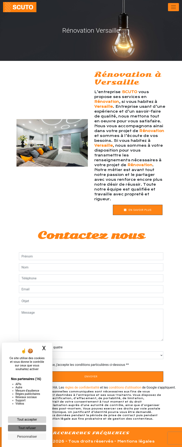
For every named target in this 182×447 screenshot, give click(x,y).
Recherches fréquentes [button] (91, 433)
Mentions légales (135, 441)
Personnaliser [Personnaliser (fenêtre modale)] (27, 436)
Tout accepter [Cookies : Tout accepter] (27, 419)
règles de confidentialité (82, 387)
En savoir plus (137, 209)
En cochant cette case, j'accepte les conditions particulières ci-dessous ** (76, 365)
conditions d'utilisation (125, 387)
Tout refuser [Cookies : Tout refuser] (27, 428)
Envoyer (91, 376)
